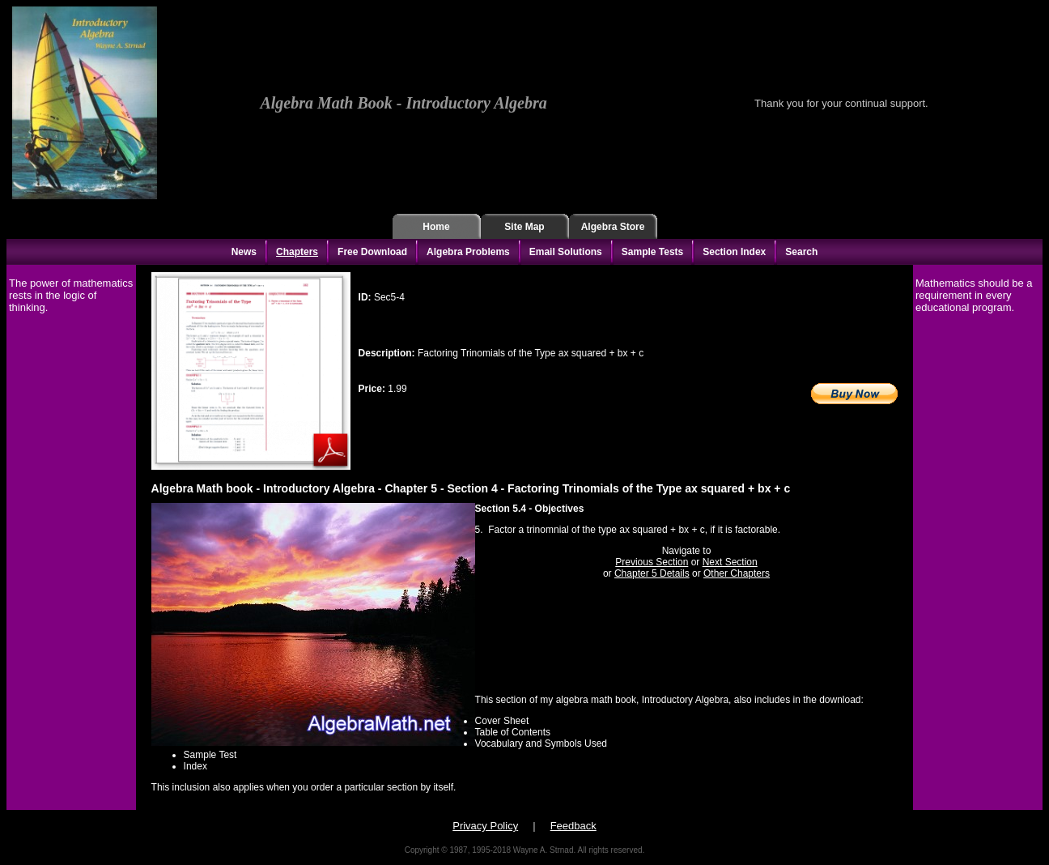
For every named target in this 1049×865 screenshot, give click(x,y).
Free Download (372, 252)
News (244, 252)
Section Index (734, 252)
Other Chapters (736, 573)
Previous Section (651, 562)
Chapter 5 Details (652, 573)
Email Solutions (565, 252)
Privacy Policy (485, 826)
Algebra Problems (468, 252)
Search (801, 252)
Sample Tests (652, 252)
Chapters (297, 252)
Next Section (730, 562)
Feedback (573, 826)
